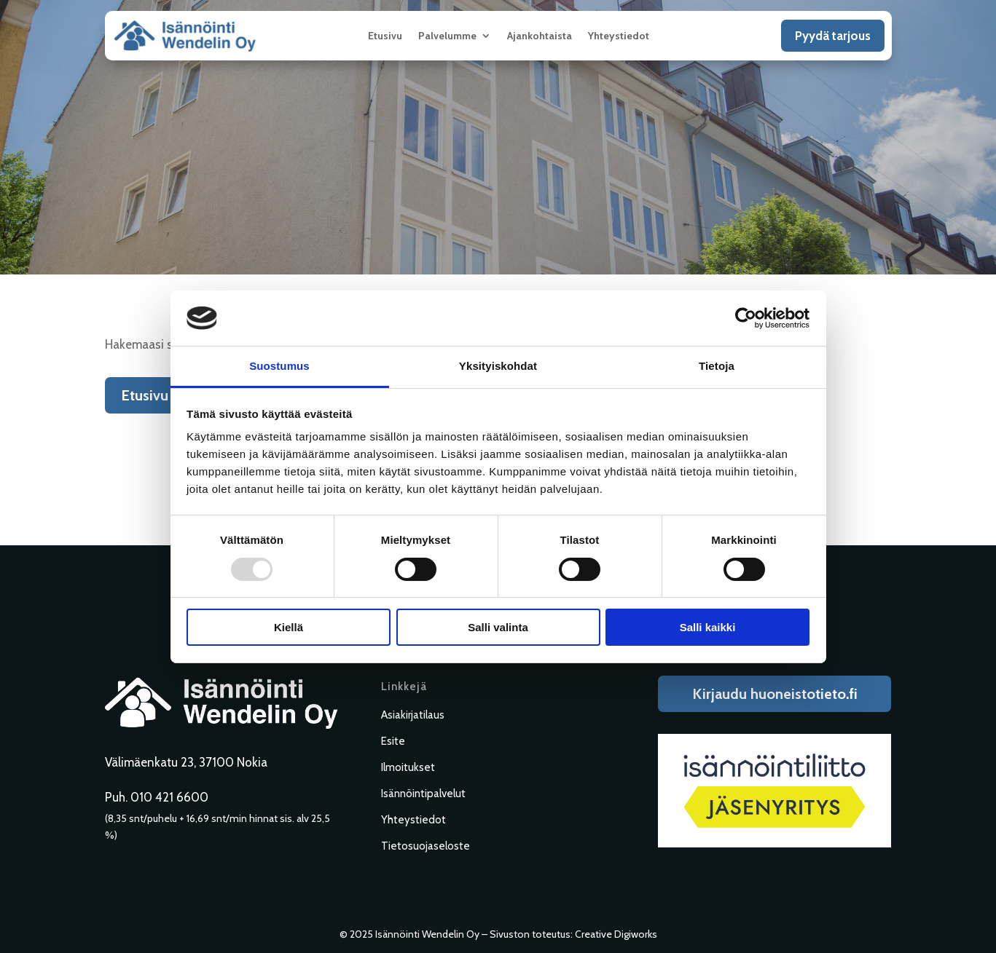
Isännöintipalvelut (423, 793)
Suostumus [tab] (279, 366)
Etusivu (385, 36)
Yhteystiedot (618, 36)
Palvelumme (447, 36)
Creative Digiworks (616, 934)
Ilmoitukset (408, 767)
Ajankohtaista (539, 36)
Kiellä (288, 627)
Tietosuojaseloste (425, 846)
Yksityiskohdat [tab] (498, 366)
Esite (393, 741)
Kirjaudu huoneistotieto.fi (775, 694)
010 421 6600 (169, 797)
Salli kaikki (708, 627)
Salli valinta (498, 627)
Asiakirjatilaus (412, 714)
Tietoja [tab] (716, 366)
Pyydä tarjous (833, 35)
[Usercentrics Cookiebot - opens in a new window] (745, 318)
